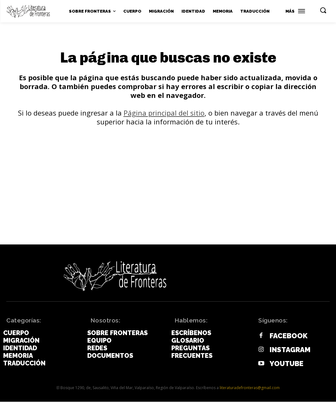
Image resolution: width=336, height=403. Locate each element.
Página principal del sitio (164, 116)
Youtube (285, 365)
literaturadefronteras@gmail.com (250, 389)
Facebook (286, 338)
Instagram (287, 352)
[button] (323, 10)
